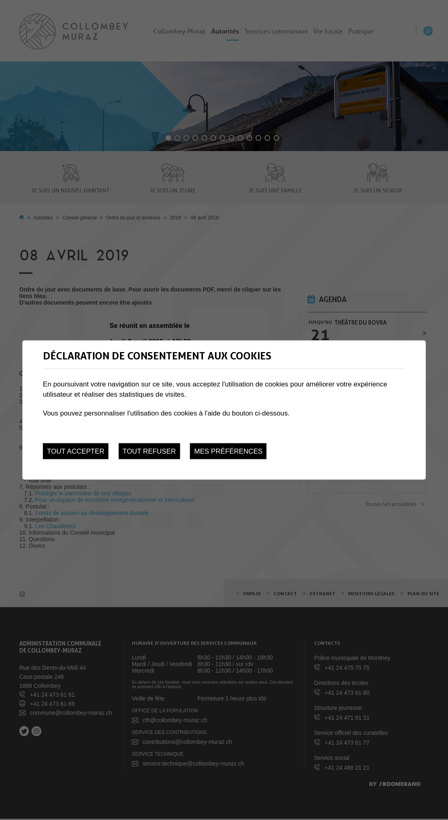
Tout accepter (75, 451)
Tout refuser (149, 451)
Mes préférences (228, 451)
